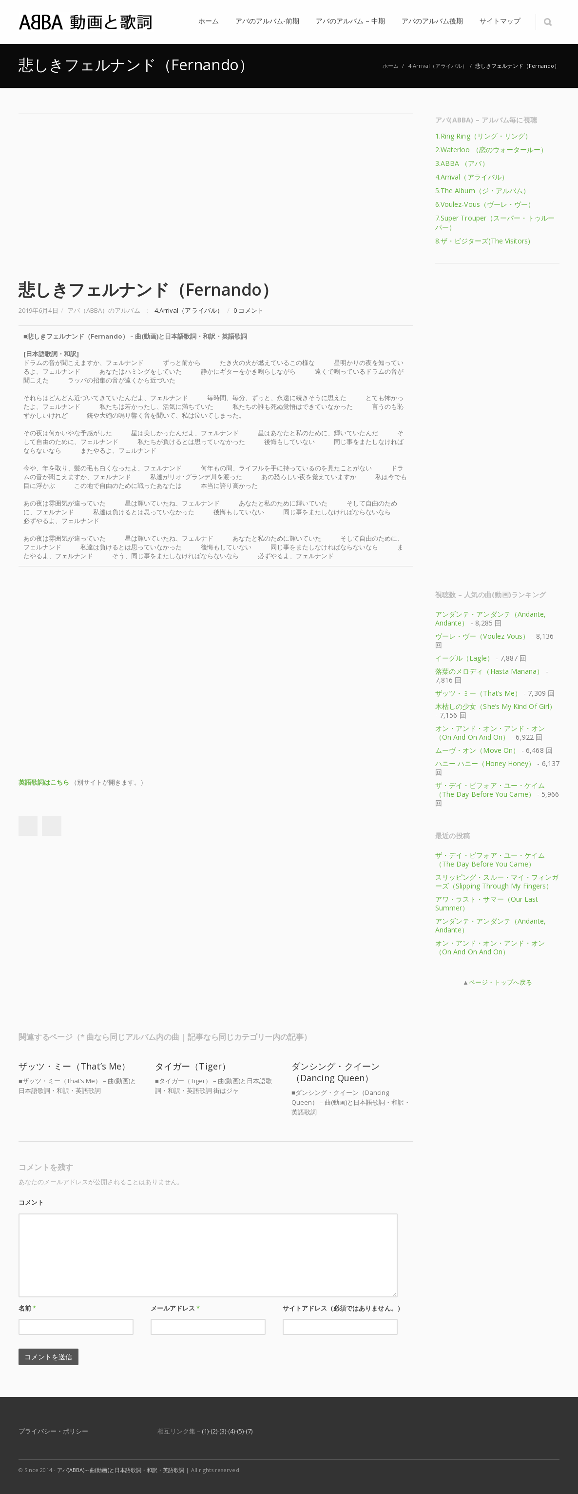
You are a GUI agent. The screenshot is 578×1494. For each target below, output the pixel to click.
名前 (27, 1308)
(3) (222, 1431)
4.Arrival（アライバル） (437, 65)
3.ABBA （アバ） (462, 163)
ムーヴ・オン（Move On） (477, 750)
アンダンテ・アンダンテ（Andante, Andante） (490, 618)
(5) (240, 1431)
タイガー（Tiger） (193, 1066)
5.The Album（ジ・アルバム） (482, 190)
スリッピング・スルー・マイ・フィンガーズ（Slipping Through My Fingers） (497, 881)
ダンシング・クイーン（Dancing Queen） (335, 1072)
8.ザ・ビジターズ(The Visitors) (482, 240)
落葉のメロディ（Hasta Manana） (489, 671)
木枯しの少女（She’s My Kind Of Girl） (495, 706)
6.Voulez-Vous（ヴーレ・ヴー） (485, 204)
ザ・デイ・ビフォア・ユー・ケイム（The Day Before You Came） (490, 790)
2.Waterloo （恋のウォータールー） (491, 149)
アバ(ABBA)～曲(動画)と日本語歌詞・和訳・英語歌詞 (121, 1470)
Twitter (51, 826)
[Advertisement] (216, 191)
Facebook (28, 826)
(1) (205, 1431)
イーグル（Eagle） (464, 658)
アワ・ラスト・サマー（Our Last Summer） (486, 903)
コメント (31, 1202)
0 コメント (248, 310)
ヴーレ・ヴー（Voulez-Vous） (482, 636)
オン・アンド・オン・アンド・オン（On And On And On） (490, 733)
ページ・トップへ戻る (500, 982)
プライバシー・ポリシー (53, 1431)
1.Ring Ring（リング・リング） (483, 136)
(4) (231, 1431)
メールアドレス (175, 1308)
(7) (249, 1431)
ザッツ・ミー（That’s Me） (75, 1066)
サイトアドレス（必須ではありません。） (343, 1308)
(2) (214, 1431)
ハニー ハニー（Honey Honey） (485, 763)
